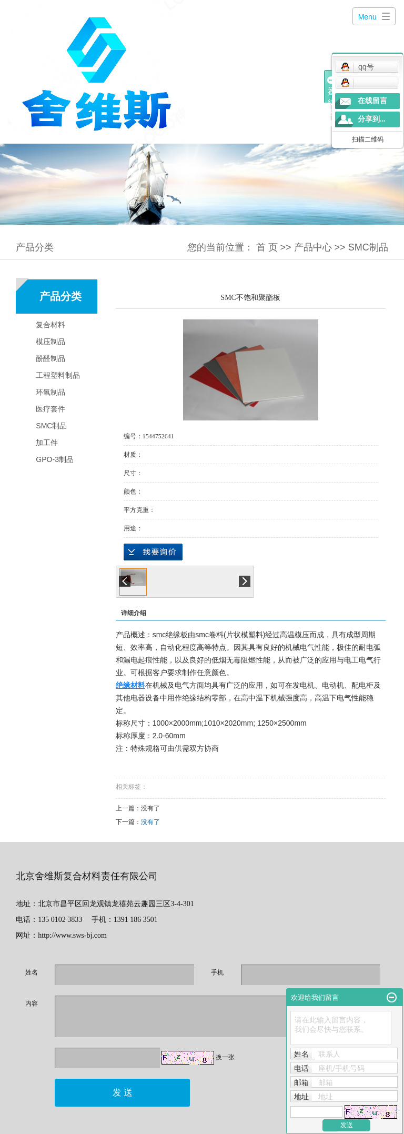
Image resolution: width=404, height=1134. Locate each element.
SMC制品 (368, 247)
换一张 (225, 1057)
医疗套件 (50, 409)
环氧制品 (50, 392)
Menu (367, 17)
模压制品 (50, 341)
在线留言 (372, 101)
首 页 (267, 247)
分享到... (372, 119)
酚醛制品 (50, 358)
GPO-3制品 (55, 459)
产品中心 (313, 247)
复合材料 (50, 324)
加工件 (47, 442)
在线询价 (153, 552)
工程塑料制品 (58, 375)
